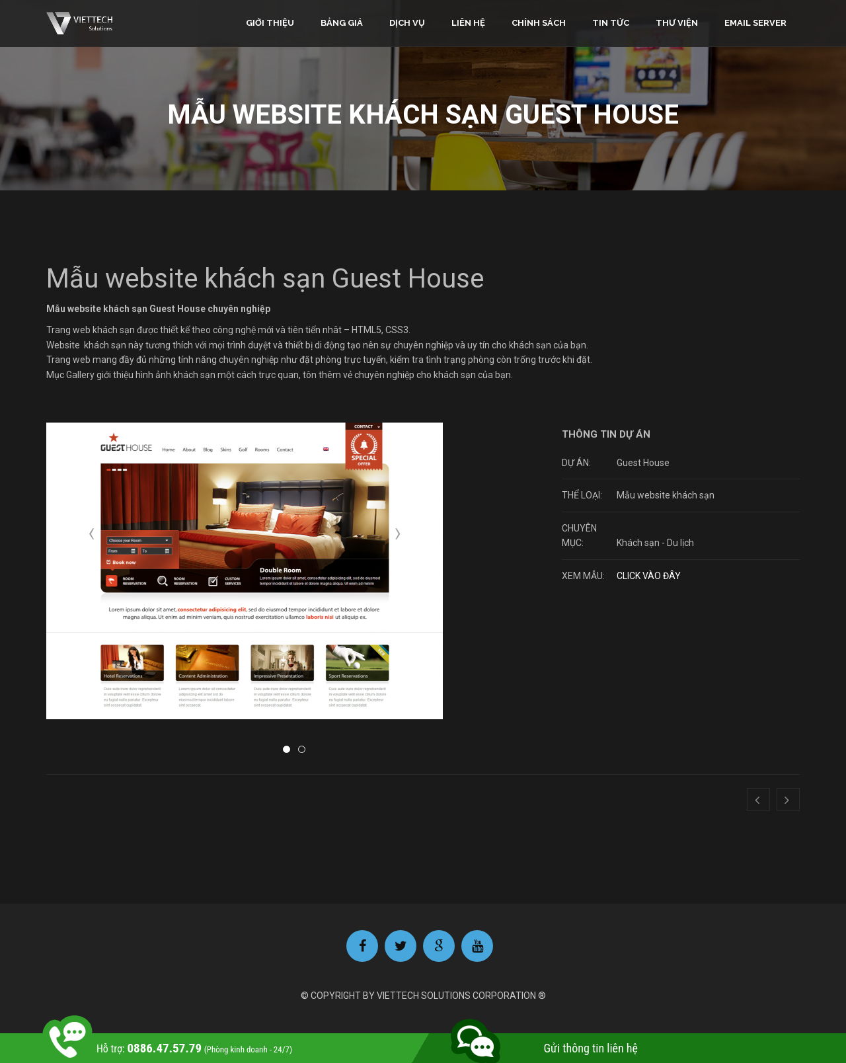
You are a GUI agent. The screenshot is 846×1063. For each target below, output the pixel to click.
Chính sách (539, 23)
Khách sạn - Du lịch (655, 542)
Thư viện (677, 23)
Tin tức (610, 23)
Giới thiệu (270, 23)
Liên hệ (468, 23)
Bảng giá (342, 23)
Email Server (755, 23)
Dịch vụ (407, 23)
